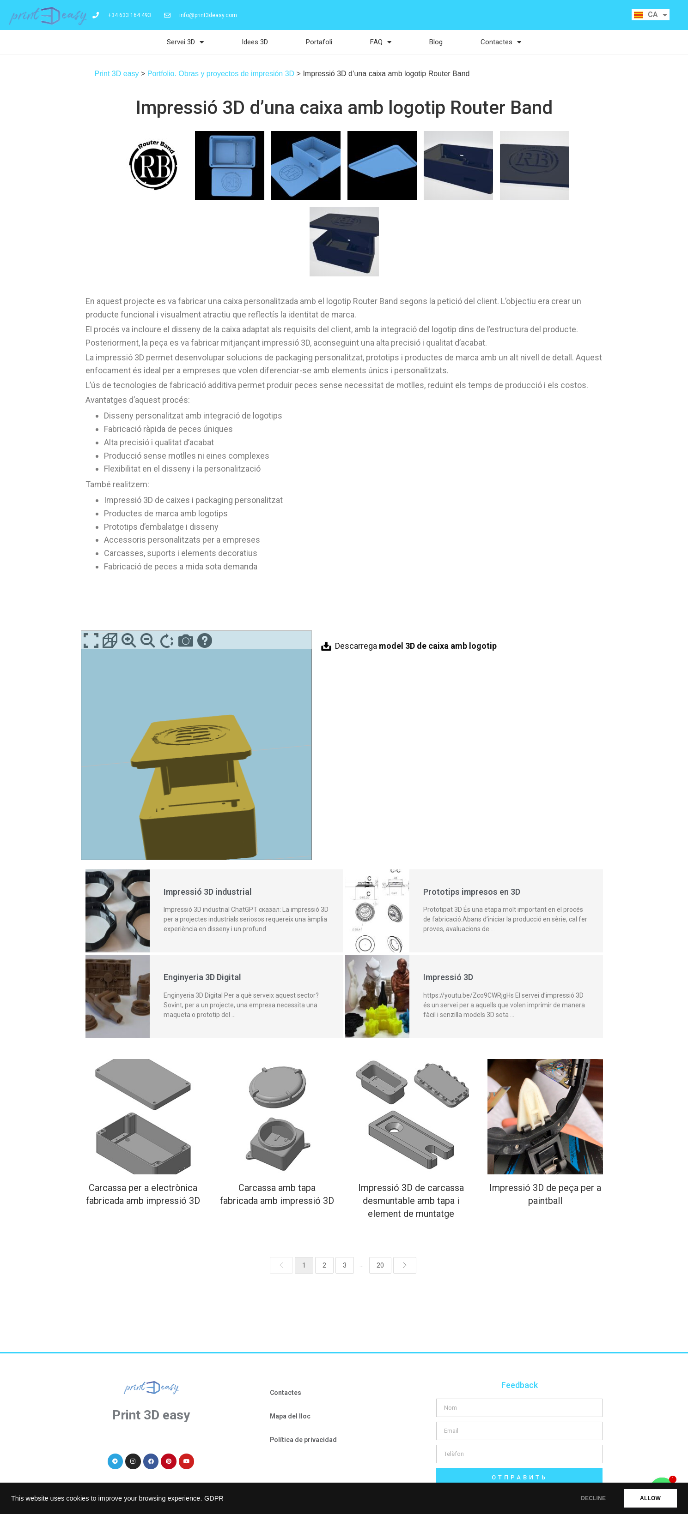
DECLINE (593, 1498)
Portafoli (319, 42)
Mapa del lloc (290, 1416)
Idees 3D (255, 42)
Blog (436, 42)
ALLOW (650, 1498)
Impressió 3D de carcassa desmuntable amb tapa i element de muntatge (411, 1200)
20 (380, 1265)
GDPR (214, 1498)
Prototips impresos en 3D (471, 892)
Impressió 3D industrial (208, 892)
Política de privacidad (303, 1439)
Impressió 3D (448, 977)
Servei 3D (185, 42)
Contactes (501, 42)
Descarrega (416, 646)
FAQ (380, 42)
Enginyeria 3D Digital (202, 977)
